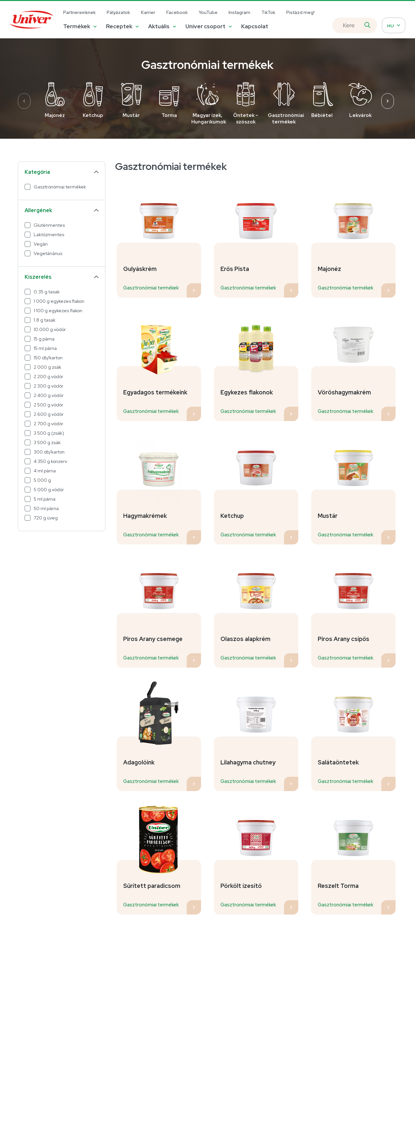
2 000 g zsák (47, 367)
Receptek (119, 26)
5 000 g (42, 480)
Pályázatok (118, 12)
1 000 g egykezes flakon (59, 301)
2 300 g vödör (48, 386)
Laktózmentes (49, 234)
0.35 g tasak (47, 292)
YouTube (208, 12)
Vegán (41, 244)
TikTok (268, 12)
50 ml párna (46, 508)
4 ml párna (45, 471)
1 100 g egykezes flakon (58, 311)
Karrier (148, 12)
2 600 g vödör (49, 414)
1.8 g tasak (44, 320)
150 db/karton (48, 358)
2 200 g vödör (48, 376)
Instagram (239, 12)
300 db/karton (49, 452)
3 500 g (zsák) (49, 433)
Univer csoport (205, 26)
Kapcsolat (254, 26)
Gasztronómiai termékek (60, 187)
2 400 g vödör (49, 395)
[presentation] (24, 101)
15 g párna (44, 339)
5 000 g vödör (49, 490)
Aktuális (159, 26)
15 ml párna (45, 348)
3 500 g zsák (47, 442)
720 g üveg (46, 518)
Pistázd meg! (300, 12)
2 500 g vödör (48, 405)
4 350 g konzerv (50, 461)
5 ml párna (44, 499)
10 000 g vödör (50, 329)
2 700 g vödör (48, 424)
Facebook (177, 12)
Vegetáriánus (48, 253)
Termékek (76, 26)
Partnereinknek (79, 12)
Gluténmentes (49, 225)
